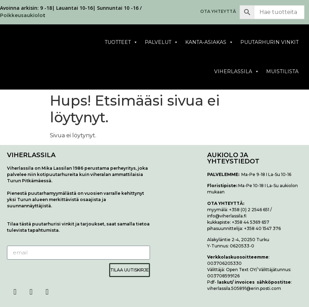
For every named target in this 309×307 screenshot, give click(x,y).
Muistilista (282, 71)
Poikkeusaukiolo (21, 15)
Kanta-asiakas (209, 42)
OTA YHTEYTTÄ (218, 11)
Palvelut (161, 42)
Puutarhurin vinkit (269, 42)
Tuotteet (121, 42)
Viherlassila (236, 72)
